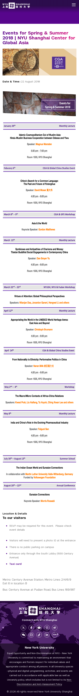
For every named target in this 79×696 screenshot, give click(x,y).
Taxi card (15, 563)
